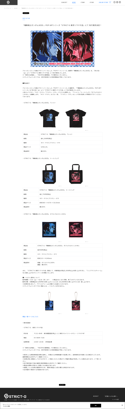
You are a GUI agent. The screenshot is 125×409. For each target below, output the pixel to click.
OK (96, 405)
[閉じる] (122, 405)
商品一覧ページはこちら (30, 316)
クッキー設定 (115, 399)
